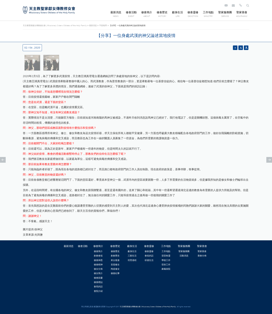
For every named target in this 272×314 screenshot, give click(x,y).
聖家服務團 (225, 12)
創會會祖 (98, 255)
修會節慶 (98, 277)
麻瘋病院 (166, 268)
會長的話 (98, 286)
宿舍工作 (166, 264)
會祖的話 (149, 255)
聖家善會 (241, 12)
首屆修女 (115, 264)
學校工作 (166, 260)
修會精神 (98, 264)
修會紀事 (115, 273)
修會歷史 (162, 12)
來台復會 (115, 260)
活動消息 (184, 255)
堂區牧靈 (166, 255)
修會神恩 (98, 260)
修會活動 (131, 12)
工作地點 (208, 12)
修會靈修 (192, 12)
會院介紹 (98, 291)
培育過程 (132, 260)
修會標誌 (98, 282)
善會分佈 (202, 255)
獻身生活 (177, 12)
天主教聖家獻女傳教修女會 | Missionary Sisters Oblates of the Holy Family (49, 10)
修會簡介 (146, 12)
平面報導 (103, 25)
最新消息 (115, 12)
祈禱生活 (149, 260)
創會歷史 (115, 255)
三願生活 (132, 255)
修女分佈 (98, 268)
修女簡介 (98, 273)
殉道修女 (115, 268)
